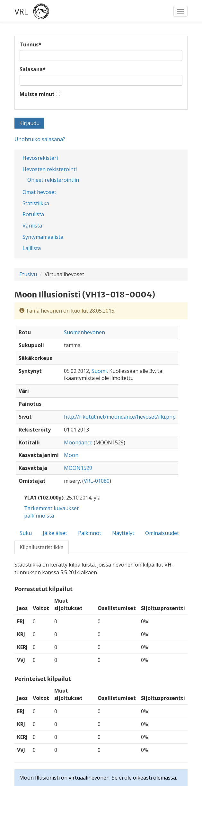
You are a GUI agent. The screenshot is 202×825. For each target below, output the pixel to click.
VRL (21, 11)
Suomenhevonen (84, 332)
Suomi (99, 370)
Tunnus (30, 44)
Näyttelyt (123, 533)
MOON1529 (78, 467)
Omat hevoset (39, 192)
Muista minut (37, 94)
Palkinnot (89, 533)
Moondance (78, 442)
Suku (26, 533)
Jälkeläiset (55, 533)
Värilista (32, 225)
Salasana (33, 69)
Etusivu (28, 274)
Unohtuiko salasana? (39, 139)
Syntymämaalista (42, 236)
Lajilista (31, 248)
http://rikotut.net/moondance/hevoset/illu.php (120, 416)
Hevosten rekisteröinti (49, 169)
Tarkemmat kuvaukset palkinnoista (51, 512)
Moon (71, 455)
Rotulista (33, 214)
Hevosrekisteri (40, 157)
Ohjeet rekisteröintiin (53, 179)
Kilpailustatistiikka (42, 547)
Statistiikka (35, 203)
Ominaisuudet (162, 533)
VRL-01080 (97, 480)
